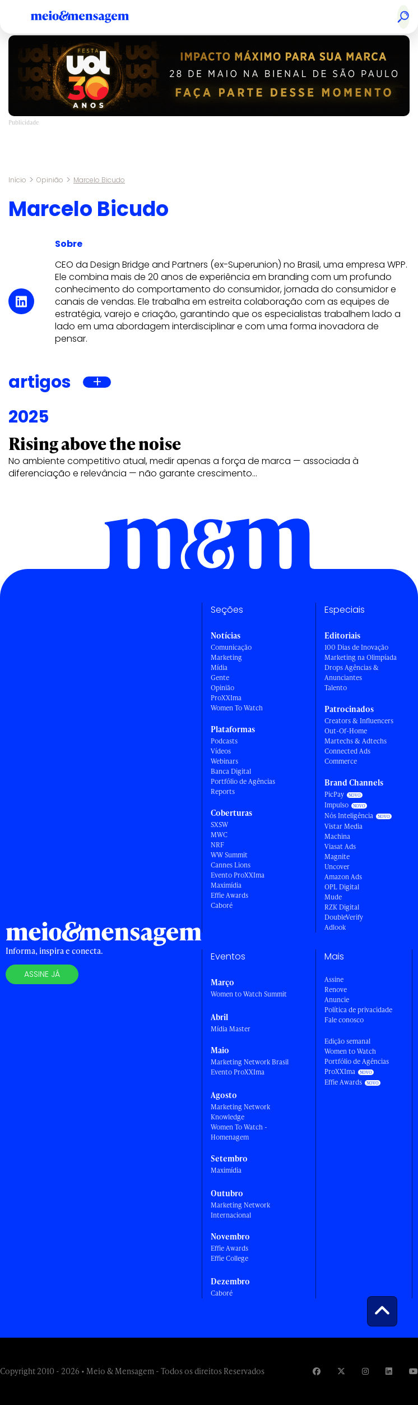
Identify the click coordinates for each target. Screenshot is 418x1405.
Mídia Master (230, 1029)
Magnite (337, 856)
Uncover (337, 866)
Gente (220, 677)
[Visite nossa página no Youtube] (413, 1371)
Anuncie (336, 999)
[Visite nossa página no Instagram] (365, 1371)
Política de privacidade (358, 1009)
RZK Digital (341, 907)
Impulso (336, 805)
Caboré (222, 905)
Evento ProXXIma (237, 875)
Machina (337, 836)
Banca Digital (231, 771)
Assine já (42, 974)
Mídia (219, 667)
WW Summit (229, 855)
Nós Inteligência (348, 815)
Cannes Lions (230, 865)
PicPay (334, 794)
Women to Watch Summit (249, 994)
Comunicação (231, 647)
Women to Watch (350, 1051)
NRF (217, 845)
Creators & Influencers (358, 721)
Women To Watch (237, 708)
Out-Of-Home (345, 731)
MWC (219, 834)
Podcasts (224, 741)
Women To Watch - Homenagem (239, 1132)
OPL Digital (341, 887)
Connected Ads (347, 751)
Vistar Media (343, 826)
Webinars (224, 761)
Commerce (340, 761)
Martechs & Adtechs (355, 741)
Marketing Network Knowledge (240, 1112)
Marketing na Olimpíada (360, 657)
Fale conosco (344, 1020)
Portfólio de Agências (243, 781)
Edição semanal (347, 1041)
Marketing (226, 657)
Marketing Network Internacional (240, 1210)
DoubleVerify (343, 917)
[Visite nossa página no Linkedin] (389, 1371)
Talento (335, 687)
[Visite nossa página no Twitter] (341, 1371)
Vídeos (221, 751)
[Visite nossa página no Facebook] (317, 1371)
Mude (333, 897)
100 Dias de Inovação (356, 647)
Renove (335, 989)
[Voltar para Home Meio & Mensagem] (92, 17)
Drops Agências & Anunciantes (351, 672)
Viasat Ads (340, 846)
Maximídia (226, 885)
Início (17, 180)
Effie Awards (229, 895)
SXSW (219, 824)
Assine (333, 979)
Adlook (335, 927)
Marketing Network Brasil (250, 1062)
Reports (223, 791)
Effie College (229, 1258)
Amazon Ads (343, 876)
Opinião (49, 180)
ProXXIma (226, 697)
